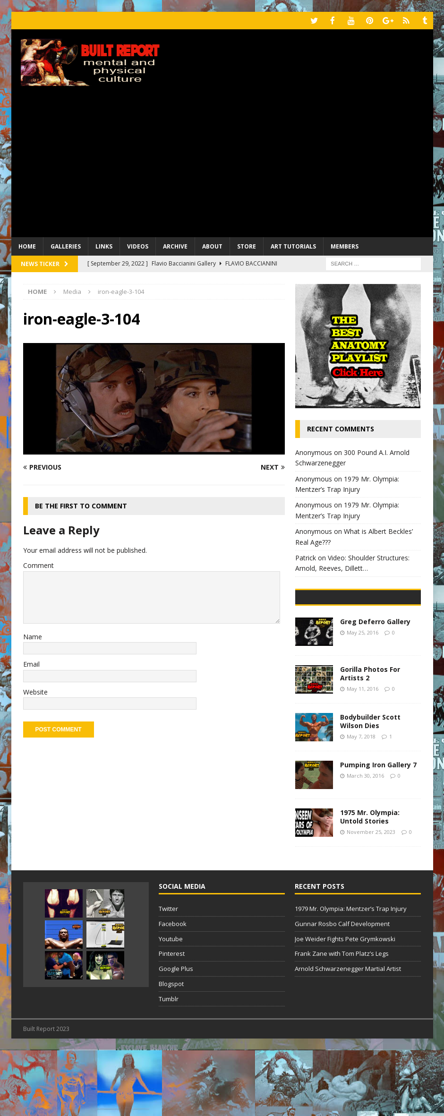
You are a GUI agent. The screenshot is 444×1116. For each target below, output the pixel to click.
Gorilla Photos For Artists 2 (370, 739)
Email (31, 663)
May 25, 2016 (362, 698)
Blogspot (171, 1049)
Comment (38, 564)
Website (35, 691)
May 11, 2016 (362, 754)
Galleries (66, 245)
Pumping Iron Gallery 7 (378, 830)
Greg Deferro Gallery (375, 687)
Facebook (173, 989)
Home (27, 245)
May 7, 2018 (361, 802)
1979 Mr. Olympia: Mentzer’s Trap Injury (351, 974)
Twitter (168, 974)
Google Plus (176, 1034)
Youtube (171, 1004)
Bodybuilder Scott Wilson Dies (370, 787)
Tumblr (169, 1064)
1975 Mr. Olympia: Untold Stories (370, 882)
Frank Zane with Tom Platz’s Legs (342, 1019)
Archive (175, 245)
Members (345, 245)
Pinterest (172, 1019)
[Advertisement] (222, 165)
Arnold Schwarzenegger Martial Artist (348, 1034)
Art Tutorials (293, 245)
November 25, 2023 (371, 897)
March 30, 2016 (365, 841)
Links (103, 245)
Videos (137, 245)
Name (32, 635)
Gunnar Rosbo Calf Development (342, 989)
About (212, 245)
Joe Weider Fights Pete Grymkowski (345, 1004)
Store (246, 245)
